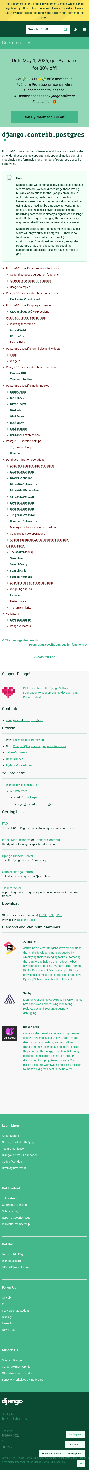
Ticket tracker (11, 888)
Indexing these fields (22, 324)
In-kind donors (14, 1418)
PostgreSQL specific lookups (23, 441)
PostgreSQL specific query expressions (30, 305)
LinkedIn (7, 1323)
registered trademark (15, 1462)
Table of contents (16, 752)
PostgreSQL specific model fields (26, 317)
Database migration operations (25, 459)
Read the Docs (26, 919)
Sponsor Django (12, 1360)
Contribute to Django (15, 1204)
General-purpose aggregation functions (34, 274)
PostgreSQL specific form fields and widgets (33, 348)
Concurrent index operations (27, 533)
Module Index (20, 840)
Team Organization (13, 1148)
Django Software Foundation (20, 1155)
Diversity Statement (14, 1168)
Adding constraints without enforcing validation (39, 539)
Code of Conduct (12, 1161)
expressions (29, 311)
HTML (43, 915)
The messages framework (20, 640)
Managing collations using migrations (33, 527)
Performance (18, 601)
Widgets (15, 361)
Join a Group (10, 1198)
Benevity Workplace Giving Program (24, 1379)
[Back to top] (81, 1463)
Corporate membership (16, 1366)
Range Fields (18, 342)
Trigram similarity (20, 447)
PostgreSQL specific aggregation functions (32, 268)
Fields (13, 354)
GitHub (6, 1297)
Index (6, 840)
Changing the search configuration (31, 582)
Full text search (15, 545)
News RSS (8, 1329)
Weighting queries (21, 589)
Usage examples (20, 287)
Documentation (16, 43)
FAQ (5, 824)
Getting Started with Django (19, 1142)
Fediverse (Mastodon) (15, 1310)
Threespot (11, 1435)
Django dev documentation (22, 784)
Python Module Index (19, 765)
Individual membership (16, 1224)
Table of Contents (47, 840)
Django (5, 29)
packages (26, 797)
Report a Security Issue (16, 1217)
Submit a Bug (10, 1211)
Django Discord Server (17, 856)
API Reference (18, 791)
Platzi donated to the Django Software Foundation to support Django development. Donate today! (50, 693)
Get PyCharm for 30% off (44, 117)
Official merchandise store (18, 1373)
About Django (10, 1135)
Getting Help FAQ (12, 1254)
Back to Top (44, 657)
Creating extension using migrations (32, 465)
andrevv (11, 1447)
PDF (51, 915)
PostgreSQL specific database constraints (32, 293)
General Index (14, 759)
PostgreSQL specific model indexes (27, 385)
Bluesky (7, 1317)
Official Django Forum (17, 872)
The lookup (22, 552)
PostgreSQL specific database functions (31, 367)
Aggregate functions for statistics (30, 280)
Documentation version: (62, 1453)
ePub (59, 915)
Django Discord (11, 1260)
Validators (12, 613)
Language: (75, 1444)
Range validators (20, 626)
